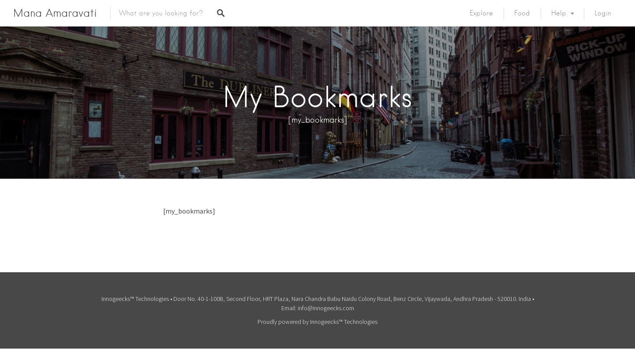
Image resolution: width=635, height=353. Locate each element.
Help (558, 13)
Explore (481, 13)
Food (522, 13)
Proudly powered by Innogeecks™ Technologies (317, 322)
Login (602, 13)
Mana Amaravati (55, 13)
